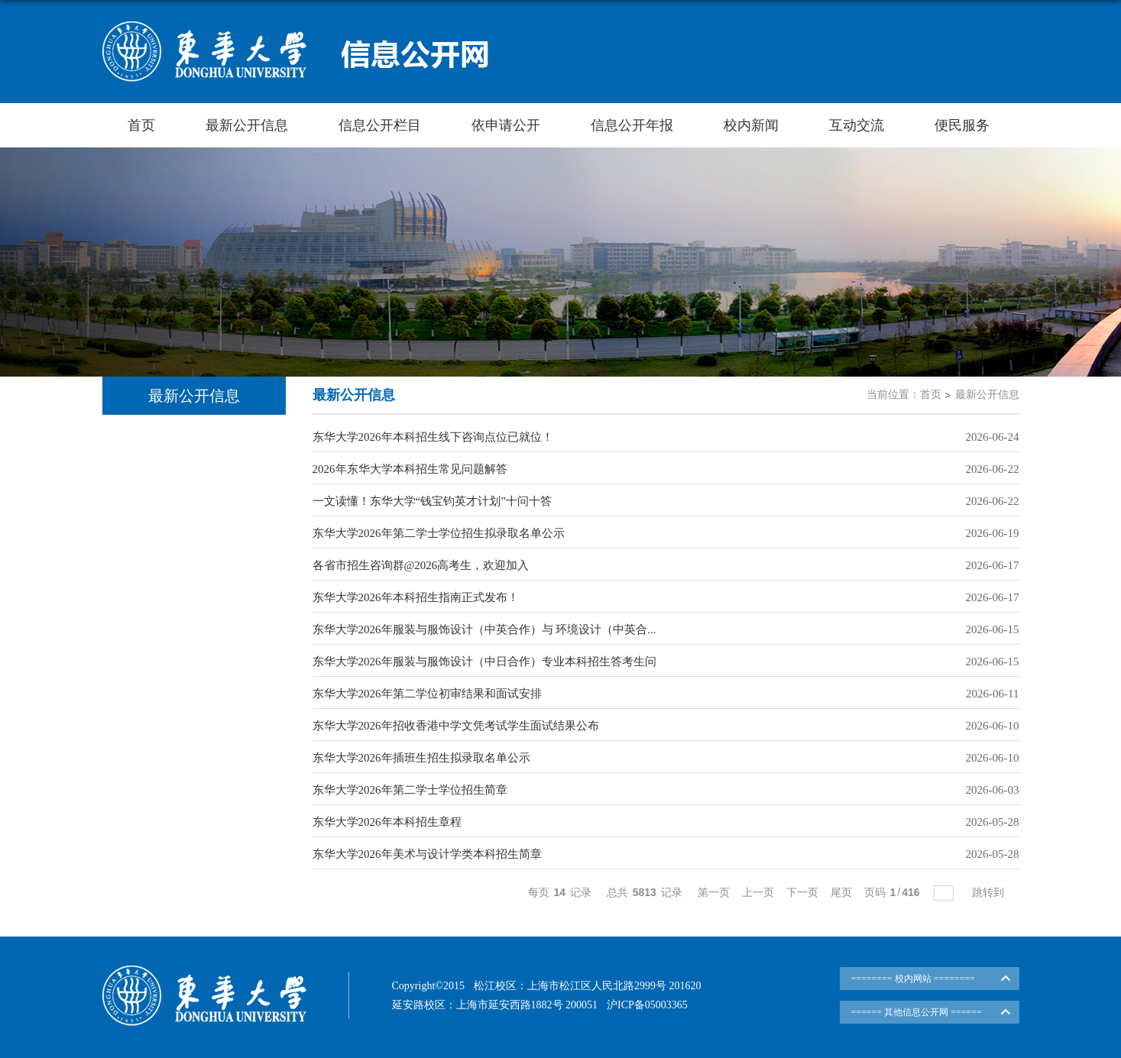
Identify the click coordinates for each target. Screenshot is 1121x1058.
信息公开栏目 (380, 125)
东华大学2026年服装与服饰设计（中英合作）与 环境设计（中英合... (484, 629)
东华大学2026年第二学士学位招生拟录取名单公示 (439, 533)
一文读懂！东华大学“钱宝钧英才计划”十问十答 (432, 501)
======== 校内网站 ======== (913, 978)
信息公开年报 (632, 125)
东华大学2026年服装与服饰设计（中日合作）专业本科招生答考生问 (484, 661)
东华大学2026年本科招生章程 (387, 822)
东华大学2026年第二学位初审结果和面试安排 (427, 694)
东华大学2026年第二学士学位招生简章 (410, 790)
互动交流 (856, 125)
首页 (141, 125)
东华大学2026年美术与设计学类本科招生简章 (427, 854)
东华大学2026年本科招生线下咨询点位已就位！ (433, 437)
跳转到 (989, 892)
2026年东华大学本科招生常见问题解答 (410, 469)
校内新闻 (751, 125)
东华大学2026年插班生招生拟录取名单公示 (421, 758)
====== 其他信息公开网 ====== (916, 1012)
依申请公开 (505, 125)
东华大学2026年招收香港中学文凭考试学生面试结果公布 (456, 726)
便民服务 (962, 125)
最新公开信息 (247, 125)
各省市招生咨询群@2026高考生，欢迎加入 (421, 565)
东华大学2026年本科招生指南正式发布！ (416, 597)
